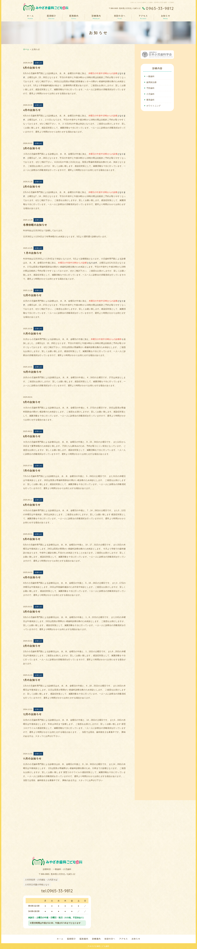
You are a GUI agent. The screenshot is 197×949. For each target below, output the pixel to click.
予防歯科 (150, 88)
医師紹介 (51, 17)
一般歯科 (150, 76)
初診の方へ (120, 17)
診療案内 (96, 17)
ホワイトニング (153, 106)
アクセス (143, 17)
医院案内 (73, 17)
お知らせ (165, 17)
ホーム (30, 17)
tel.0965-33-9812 (57, 890)
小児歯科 (150, 94)
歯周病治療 (151, 82)
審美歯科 (150, 100)
